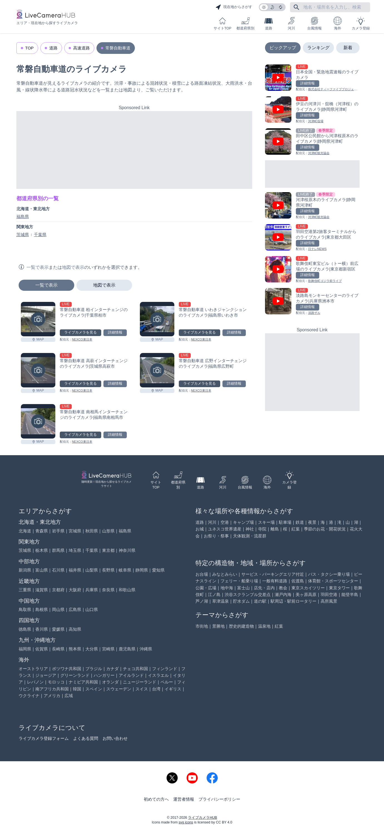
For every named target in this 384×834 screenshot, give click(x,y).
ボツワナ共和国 (66, 668)
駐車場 (285, 522)
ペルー (166, 682)
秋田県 (91, 531)
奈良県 (108, 589)
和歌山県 (127, 589)
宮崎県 (108, 649)
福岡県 (25, 649)
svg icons (186, 822)
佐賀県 (41, 649)
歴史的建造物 (241, 626)
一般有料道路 (274, 580)
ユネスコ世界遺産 (224, 529)
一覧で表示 (46, 285)
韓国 (77, 689)
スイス (141, 689)
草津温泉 (220, 601)
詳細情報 (115, 332)
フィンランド (164, 668)
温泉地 (264, 626)
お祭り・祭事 (216, 536)
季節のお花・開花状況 (325, 529)
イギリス (173, 689)
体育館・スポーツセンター (333, 580)
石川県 (58, 570)
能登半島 (349, 594)
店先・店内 (264, 587)
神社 (250, 529)
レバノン (35, 682)
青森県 (41, 531)
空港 (225, 522)
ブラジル (93, 668)
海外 (337, 23)
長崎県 (58, 649)
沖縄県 (146, 649)
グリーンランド (75, 675)
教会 (283, 587)
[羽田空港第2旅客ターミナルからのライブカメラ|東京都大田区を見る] (312, 238)
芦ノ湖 (201, 601)
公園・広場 (205, 587)
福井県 (75, 570)
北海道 (25, 531)
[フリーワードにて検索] (296, 7)
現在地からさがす (233, 7)
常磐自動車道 (117, 48)
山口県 (91, 609)
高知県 (75, 629)
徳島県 (25, 629)
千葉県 (40, 234)
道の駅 (260, 601)
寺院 (262, 529)
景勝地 (218, 626)
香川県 (41, 629)
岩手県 (58, 531)
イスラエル (158, 675)
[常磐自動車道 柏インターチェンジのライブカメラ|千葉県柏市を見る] (38, 319)
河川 (291, 23)
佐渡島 (297, 580)
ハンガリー (104, 675)
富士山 (243, 587)
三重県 (25, 589)
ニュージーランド (139, 682)
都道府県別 (245, 23)
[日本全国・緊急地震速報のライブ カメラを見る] (312, 78)
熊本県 (75, 649)
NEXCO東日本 (82, 339)
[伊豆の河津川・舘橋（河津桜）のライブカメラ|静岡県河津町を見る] (312, 110)
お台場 (201, 574)
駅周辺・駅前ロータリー (293, 601)
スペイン (93, 689)
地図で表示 (104, 285)
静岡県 (141, 570)
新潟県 (25, 570)
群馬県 (58, 550)
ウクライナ (29, 695)
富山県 (41, 570)
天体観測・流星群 (249, 536)
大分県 (91, 649)
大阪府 (75, 589)
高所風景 (329, 601)
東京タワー (339, 587)
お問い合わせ (115, 738)
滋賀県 (41, 589)
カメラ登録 (361, 23)
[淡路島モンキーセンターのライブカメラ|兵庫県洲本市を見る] (312, 301)
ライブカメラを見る (80, 332)
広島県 (75, 609)
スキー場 (266, 522)
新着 (347, 47)
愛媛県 (58, 629)
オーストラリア (33, 668)
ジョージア (45, 675)
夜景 (312, 522)
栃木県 (41, 550)
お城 (199, 529)
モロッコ (56, 682)
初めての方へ (156, 799)
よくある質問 (85, 738)
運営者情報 (183, 799)
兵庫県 (91, 589)
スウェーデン (118, 689)
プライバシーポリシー (219, 799)
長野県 (108, 570)
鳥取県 (25, 609)
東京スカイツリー (308, 587)
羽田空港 (329, 594)
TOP (29, 48)
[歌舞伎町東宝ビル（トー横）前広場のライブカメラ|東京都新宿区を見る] (312, 270)
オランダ (110, 682)
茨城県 (22, 234)
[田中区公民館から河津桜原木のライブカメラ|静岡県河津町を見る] (312, 142)
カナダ (112, 668)
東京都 (108, 550)
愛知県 (158, 570)
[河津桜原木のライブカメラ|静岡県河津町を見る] (312, 206)
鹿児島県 (127, 649)
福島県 (22, 216)
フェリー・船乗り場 (239, 580)
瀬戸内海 (283, 594)
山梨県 (91, 570)
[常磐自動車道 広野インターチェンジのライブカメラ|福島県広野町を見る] (157, 370)
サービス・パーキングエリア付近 (272, 574)
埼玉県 (75, 550)
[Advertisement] (134, 150)
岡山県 (58, 609)
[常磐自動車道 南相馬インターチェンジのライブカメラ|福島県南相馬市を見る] (38, 421)
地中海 (227, 587)
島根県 (41, 609)
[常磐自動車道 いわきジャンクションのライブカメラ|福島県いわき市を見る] (157, 319)
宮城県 (75, 531)
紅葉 (295, 529)
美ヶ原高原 (306, 594)
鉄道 (300, 522)
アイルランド (131, 675)
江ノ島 (214, 594)
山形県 (108, 531)
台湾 (156, 689)
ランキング (318, 47)
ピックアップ (282, 47)
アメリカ (52, 695)
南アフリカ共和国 (52, 689)
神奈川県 (127, 550)
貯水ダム (241, 601)
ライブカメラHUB (202, 818)
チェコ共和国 (135, 668)
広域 (69, 695)
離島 (275, 529)
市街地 (201, 626)
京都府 (58, 589)
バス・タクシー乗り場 (329, 574)
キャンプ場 (243, 522)
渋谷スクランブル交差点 (248, 594)
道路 (268, 23)
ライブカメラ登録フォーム (44, 738)
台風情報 (314, 23)
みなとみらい (224, 574)
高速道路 (81, 48)
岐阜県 (125, 570)
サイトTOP (222, 23)
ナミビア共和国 (83, 682)
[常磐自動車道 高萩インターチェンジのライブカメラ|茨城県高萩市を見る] (38, 370)
